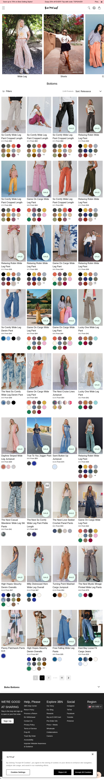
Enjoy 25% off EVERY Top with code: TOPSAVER (85, 2)
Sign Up (7, 721)
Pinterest (70, 721)
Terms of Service (30, 729)
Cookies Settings (18, 772)
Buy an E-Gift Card (54, 717)
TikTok (69, 710)
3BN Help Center (30, 706)
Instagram (70, 706)
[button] (2, 8)
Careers (50, 736)
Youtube (70, 717)
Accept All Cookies (83, 772)
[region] (49, 764)
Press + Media (52, 725)
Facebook (70, 713)
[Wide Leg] (22, 46)
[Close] (93, 754)
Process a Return (30, 713)
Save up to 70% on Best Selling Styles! (39, 2)
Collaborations (52, 732)
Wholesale (51, 729)
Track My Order (30, 736)
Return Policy (29, 710)
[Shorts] (64, 46)
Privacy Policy (29, 725)
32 (62, 678)
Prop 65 (27, 732)
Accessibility (28, 740)
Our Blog (50, 710)
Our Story (50, 706)
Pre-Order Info (52, 721)
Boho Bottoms (52, 687)
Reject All (62, 772)
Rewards (50, 713)
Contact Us (28, 721)
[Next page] (68, 677)
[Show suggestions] (95, 706)
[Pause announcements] (101, 2)
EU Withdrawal (29, 717)
